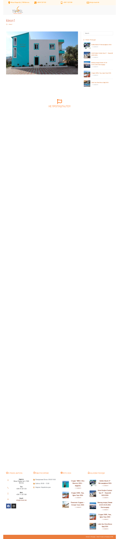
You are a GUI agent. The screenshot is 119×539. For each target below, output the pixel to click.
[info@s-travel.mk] (88, 2)
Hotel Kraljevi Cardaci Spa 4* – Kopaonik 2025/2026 (105, 493)
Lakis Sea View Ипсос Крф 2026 (100, 82)
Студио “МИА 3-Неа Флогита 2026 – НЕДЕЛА (77, 483)
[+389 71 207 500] (62, 2)
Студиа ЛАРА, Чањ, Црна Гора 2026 (101, 73)
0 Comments (95, 46)
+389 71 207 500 (67, 2)
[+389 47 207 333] (35, 2)
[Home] (6, 24)
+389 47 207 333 (41, 2)
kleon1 (10, 24)
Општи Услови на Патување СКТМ (105, 536)
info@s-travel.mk (94, 2)
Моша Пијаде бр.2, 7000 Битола (20, 2)
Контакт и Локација (90, 536)
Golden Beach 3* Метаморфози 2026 (101, 44)
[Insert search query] (98, 33)
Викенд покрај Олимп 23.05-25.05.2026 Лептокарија (105, 505)
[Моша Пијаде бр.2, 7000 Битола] (9, 2)
